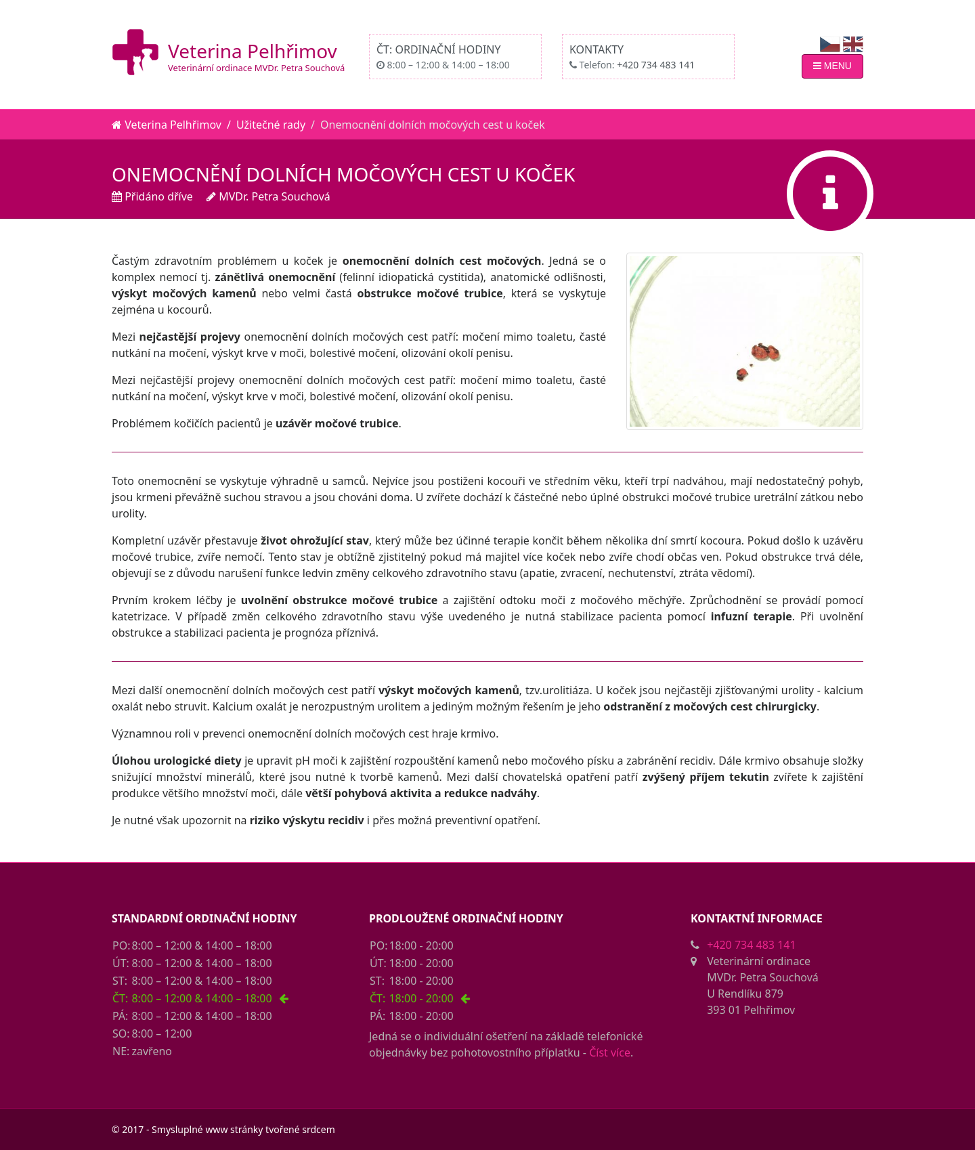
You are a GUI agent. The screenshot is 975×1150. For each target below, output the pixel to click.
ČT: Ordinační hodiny (438, 49)
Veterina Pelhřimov (252, 51)
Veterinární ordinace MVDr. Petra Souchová (256, 68)
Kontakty (596, 49)
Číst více (609, 1052)
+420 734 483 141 (656, 64)
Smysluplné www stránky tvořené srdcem (243, 1129)
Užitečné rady (270, 124)
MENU (832, 65)
